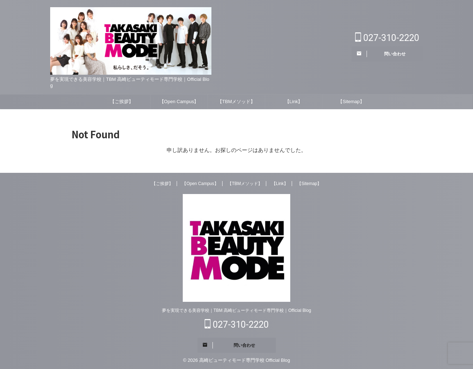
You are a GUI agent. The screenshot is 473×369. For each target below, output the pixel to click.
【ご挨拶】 (121, 101)
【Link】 (294, 101)
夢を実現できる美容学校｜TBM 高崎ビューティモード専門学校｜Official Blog (236, 310)
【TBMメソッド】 (236, 101)
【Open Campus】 (179, 101)
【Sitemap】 (351, 101)
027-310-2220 (387, 38)
